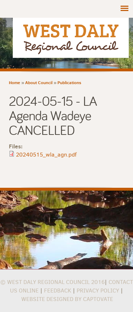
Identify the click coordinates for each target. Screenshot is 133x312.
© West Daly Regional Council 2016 (52, 282)
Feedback (57, 290)
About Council (38, 83)
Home (14, 83)
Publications (69, 83)
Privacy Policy (98, 290)
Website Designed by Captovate (67, 299)
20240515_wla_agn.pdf (46, 154)
